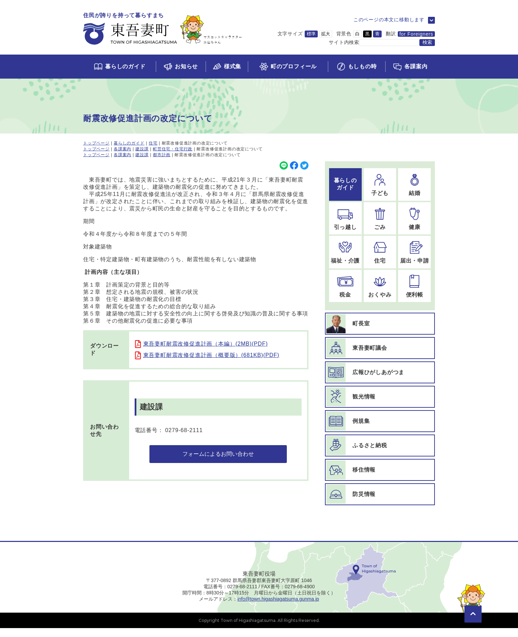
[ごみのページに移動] (380, 218)
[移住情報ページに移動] (380, 470)
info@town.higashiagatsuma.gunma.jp (278, 608)
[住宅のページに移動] (380, 252)
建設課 (141, 149)
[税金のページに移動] (345, 286)
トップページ (96, 143)
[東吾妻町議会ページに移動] (380, 348)
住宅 (153, 143)
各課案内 (122, 149)
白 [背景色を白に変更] (357, 33)
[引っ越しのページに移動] (345, 218)
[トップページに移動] (162, 29)
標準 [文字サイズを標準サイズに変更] (311, 33)
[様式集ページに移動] (226, 67)
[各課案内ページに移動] (410, 67)
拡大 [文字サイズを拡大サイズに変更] (325, 33)
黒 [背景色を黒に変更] (367, 33)
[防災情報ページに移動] (380, 494)
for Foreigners (416, 34)
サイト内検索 (344, 42)
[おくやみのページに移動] (380, 286)
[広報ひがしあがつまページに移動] (380, 372)
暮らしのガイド (129, 143)
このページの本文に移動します (389, 19)
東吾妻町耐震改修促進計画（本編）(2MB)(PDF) (205, 344)
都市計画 (161, 154)
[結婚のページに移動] (414, 184)
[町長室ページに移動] (380, 324)
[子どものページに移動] (380, 184)
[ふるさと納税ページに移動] (380, 445)
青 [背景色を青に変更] (377, 33)
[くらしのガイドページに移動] (119, 67)
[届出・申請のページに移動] (414, 252)
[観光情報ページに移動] (380, 397)
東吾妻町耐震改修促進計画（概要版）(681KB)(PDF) (211, 355)
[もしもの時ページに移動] (356, 67)
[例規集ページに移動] (380, 421)
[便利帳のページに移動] (414, 286)
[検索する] (427, 42)
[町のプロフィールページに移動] (287, 67)
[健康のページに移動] (414, 218)
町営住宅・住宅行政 (172, 149)
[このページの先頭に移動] (473, 613)
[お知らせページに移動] (180, 67)
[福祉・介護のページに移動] (345, 252)
